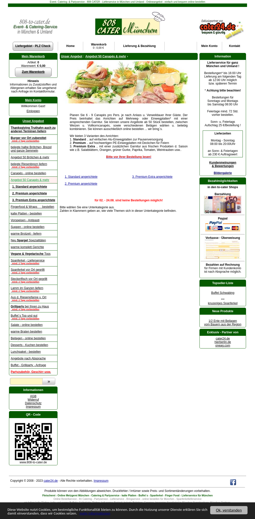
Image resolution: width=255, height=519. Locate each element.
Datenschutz (33, 403)
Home (70, 46)
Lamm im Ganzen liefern (33, 289)
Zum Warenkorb (33, 72)
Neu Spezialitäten (28, 240)
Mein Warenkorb (33, 56)
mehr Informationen (135, 514)
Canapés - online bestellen (28, 173)
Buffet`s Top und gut (33, 317)
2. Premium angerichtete (81, 183)
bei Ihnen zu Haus (33, 308)
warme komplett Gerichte (27, 247)
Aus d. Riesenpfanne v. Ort (33, 299)
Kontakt (234, 46)
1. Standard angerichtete (81, 176)
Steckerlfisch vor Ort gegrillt (33, 280)
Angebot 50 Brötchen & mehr (30, 157)
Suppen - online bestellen (27, 227)
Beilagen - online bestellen (28, 338)
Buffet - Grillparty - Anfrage (28, 365)
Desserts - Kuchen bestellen (29, 345)
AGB (33, 396)
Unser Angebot (33, 121)
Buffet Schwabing (222, 293)
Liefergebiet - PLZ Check (33, 46)
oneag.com (222, 345)
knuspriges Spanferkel (223, 303)
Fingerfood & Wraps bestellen (32, 207)
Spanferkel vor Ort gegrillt (33, 271)
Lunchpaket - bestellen (26, 351)
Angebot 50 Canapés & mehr (30, 180)
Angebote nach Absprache (28, 358)
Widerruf (33, 399)
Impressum (33, 406)
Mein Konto (33, 100)
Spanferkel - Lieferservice (33, 262)
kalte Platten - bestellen (26, 213)
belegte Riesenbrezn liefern (33, 165)
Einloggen (33, 111)
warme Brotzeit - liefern (26, 233)
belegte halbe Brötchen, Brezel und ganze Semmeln (31, 148)
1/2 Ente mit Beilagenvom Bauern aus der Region (222, 322)
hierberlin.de (222, 342)
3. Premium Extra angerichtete (152, 176)
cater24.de (223, 338)
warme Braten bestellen (26, 331)
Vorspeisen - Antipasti (25, 220)
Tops (31, 254)
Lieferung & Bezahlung (139, 46)
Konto (209, 46)
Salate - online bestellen (27, 325)
